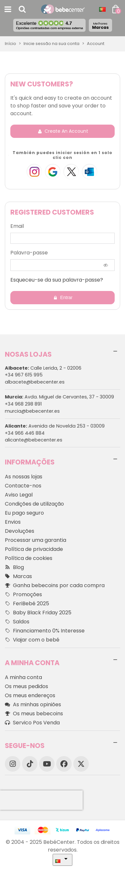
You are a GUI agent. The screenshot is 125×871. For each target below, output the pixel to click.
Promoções (23, 594)
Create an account (62, 131)
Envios (13, 522)
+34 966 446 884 (25, 433)
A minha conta (23, 677)
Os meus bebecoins (34, 714)
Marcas (100, 25)
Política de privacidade (34, 549)
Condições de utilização (34, 504)
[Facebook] (64, 764)
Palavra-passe (29, 252)
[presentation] (41, 800)
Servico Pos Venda (32, 723)
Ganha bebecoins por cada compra (55, 585)
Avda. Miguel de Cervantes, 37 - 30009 (59, 397)
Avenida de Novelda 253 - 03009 (55, 426)
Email (17, 226)
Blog (14, 567)
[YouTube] (47, 764)
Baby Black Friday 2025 (38, 613)
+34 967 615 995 (24, 375)
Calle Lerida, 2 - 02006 (43, 368)
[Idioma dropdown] (102, 9)
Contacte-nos (23, 485)
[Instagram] (12, 764)
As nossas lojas (23, 476)
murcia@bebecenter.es (32, 411)
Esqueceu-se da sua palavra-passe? (56, 280)
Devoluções (19, 531)
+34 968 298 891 (23, 404)
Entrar (62, 297)
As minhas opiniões (33, 705)
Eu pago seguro (24, 513)
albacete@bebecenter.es (35, 382)
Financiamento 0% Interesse (45, 631)
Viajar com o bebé (32, 640)
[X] (81, 764)
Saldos (17, 622)
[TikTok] (29, 764)
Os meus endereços (30, 695)
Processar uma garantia (35, 540)
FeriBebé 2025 (27, 604)
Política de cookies (28, 558)
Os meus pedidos (26, 686)
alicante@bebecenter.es (33, 440)
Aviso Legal (19, 494)
